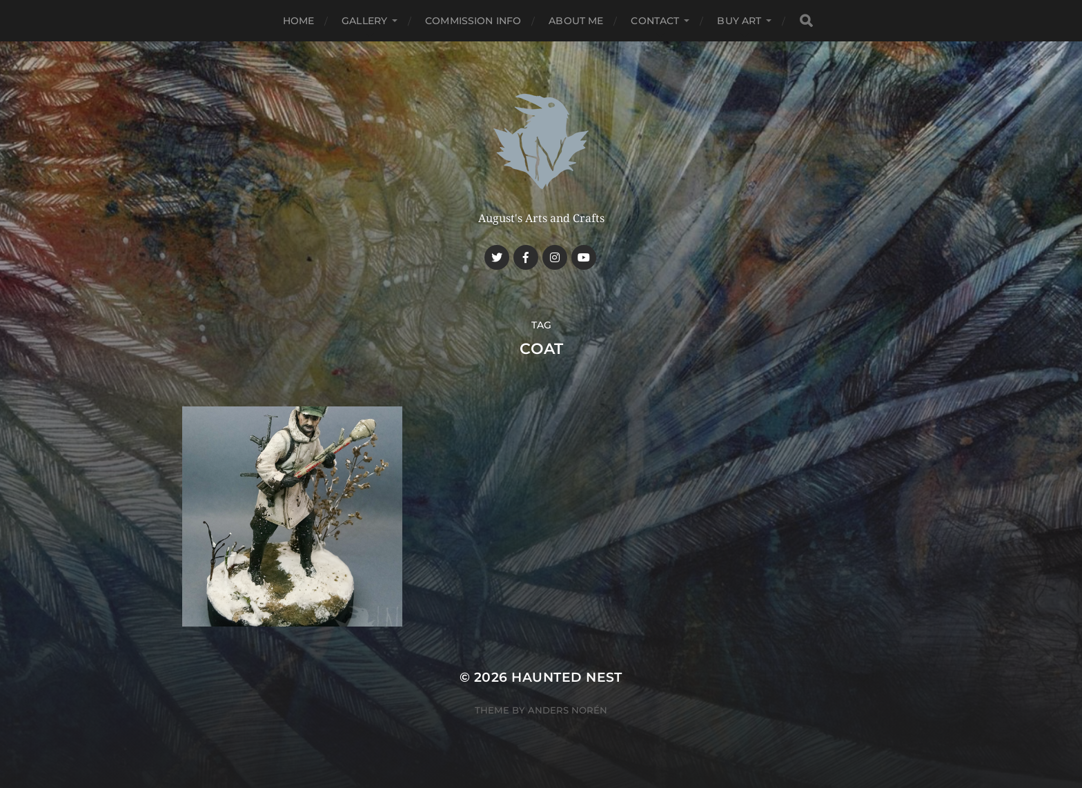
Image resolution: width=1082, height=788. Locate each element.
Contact (655, 20)
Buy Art (739, 20)
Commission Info (473, 20)
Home (299, 20)
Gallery (364, 20)
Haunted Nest (566, 677)
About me (576, 20)
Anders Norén (567, 710)
